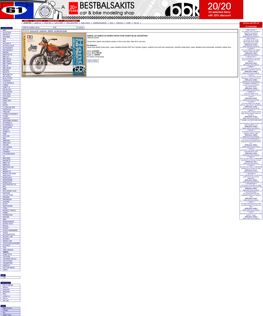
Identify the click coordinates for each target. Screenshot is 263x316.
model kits (43, 31)
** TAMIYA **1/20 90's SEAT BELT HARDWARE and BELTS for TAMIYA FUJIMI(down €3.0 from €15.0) (251, 168)
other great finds (72, 23)
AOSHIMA (6, 37)
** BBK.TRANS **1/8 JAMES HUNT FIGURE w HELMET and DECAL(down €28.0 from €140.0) (251, 33)
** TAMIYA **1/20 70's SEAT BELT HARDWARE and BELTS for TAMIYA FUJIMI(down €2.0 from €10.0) (251, 160)
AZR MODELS (8, 50)
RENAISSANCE (8, 221)
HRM (4, 134)
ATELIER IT (7, 43)
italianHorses (7, 308)
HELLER (6, 129)
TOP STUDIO (7, 261)
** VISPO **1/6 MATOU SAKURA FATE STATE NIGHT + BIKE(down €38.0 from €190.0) (251, 215)
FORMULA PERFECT (10, 114)
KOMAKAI (6, 152)
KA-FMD (6, 149)
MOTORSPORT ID (9, 184)
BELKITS (6, 72)
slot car (136, 23)
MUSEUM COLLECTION (8, 194)
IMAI (4, 138)
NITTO (5, 204)
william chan (7, 315)
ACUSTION (7, 32)
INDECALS (7, 143)
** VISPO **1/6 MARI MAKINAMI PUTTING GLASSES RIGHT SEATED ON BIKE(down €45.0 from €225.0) (251, 206)
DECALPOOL (7, 92)
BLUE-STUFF (7, 78)
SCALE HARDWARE (10, 230)
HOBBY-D (6, 132)
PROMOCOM (7, 215)
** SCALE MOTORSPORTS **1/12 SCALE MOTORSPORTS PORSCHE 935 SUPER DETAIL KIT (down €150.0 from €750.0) (251, 142)
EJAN (5, 103)
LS (4, 156)
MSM (4, 189)
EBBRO (5, 98)
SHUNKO (6, 239)
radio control (85, 23)
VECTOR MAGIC (9, 268)
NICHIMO (6, 202)
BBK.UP (6, 66)
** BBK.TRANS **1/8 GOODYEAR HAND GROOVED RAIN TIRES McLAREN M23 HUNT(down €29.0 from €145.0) (251, 42)
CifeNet (5, 310)
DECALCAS (7, 90)
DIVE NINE (7, 94)
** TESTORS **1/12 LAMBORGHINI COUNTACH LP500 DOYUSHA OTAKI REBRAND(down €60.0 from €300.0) (251, 177)
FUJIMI (5, 116)
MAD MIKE (6, 158)
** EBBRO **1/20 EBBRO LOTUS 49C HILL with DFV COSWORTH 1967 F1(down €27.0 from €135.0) (251, 70)
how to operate (8, 285)
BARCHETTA (7, 55)
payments (6, 289)
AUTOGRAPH (8, 48)
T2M (4, 248)
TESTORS (6, 256)
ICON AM (6, 136)
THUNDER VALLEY (10, 259)
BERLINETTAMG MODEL (7, 75)
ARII (4, 41)
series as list (38, 21)
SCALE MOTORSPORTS (9, 233)
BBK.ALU (6, 57)
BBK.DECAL (7, 59)
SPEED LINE (7, 241)
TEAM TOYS (7, 254)
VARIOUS (6, 265)
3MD (4, 30)
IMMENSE (6, 140)
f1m (4, 312)
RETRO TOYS (8, 224)
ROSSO (5, 228)
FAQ (4, 294)
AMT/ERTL (6, 35)
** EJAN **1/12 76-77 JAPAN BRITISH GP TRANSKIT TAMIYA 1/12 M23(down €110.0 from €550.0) (251, 78)
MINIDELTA (7, 171)
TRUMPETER (7, 263)
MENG (5, 169)
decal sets (47, 23)
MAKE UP (6, 163)
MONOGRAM (7, 180)
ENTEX (5, 105)
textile (128, 23)
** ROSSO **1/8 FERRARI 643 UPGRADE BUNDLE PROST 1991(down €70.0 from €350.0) (251, 133)
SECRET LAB (7, 237)
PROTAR (6, 217)
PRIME (5, 213)
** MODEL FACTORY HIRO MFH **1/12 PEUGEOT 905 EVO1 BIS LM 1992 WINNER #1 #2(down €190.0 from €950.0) (251, 124)
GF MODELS (7, 123)
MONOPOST (7, 182)
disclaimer (6, 292)
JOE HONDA (7, 147)
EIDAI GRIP (7, 101)
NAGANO (6, 197)
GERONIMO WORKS (10, 121)
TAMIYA (50, 31)
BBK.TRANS (7, 63)
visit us (5, 298)
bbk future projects (70, 21)
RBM (4, 219)
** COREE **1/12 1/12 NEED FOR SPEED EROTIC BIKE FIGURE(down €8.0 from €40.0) (251, 52)
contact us (6, 296)
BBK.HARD (7, 61)
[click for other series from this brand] (38, 27)
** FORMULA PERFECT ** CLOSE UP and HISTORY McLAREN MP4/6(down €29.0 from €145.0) (251, 87)
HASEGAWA (7, 127)
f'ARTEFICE (7, 109)
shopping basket (53, 21)
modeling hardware (100, 23)
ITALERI (6, 145)
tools (111, 23)
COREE (5, 85)
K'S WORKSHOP (9, 154)
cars (4, 277)
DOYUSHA (6, 96)
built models (59, 23)
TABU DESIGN (8, 250)
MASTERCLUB (8, 167)
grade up (38, 23)
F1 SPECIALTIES (9, 107)
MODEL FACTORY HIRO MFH (9, 174)
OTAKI (5, 208)
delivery (5, 287)
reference (120, 23)
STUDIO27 (6, 245)
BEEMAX (6, 70)
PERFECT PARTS (9, 210)
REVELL (6, 226)
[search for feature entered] (80, 27)
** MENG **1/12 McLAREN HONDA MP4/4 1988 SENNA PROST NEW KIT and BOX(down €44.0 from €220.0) (251, 114)
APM (4, 39)
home (26, 21)
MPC (4, 187)
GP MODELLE (8, 125)
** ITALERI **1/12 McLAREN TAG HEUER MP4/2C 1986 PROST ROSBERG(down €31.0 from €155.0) (251, 105)
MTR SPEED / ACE (9, 191)
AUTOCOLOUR (8, 46)
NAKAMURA (7, 199)
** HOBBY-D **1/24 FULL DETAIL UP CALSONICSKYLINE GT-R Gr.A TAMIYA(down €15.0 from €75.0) (251, 96)
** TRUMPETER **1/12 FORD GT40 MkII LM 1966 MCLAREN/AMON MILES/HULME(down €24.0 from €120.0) (251, 187)
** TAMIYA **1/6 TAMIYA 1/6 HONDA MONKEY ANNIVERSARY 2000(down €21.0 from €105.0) (251, 152)
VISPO (5, 270)
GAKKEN (6, 118)
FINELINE (6, 112)
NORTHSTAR (7, 206)
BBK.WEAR (7, 68)
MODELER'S (7, 178)
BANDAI (6, 52)
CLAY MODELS (8, 83)
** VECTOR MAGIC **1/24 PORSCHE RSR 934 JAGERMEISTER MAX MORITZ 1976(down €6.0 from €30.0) (251, 196)
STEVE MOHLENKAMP (11, 243)
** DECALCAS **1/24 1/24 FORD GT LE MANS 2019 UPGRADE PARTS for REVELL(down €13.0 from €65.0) (251, 61)
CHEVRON (7, 81)
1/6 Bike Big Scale (60, 31)
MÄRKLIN (6, 165)
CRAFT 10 (6, 87)
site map (6, 300)
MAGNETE (6, 160)
